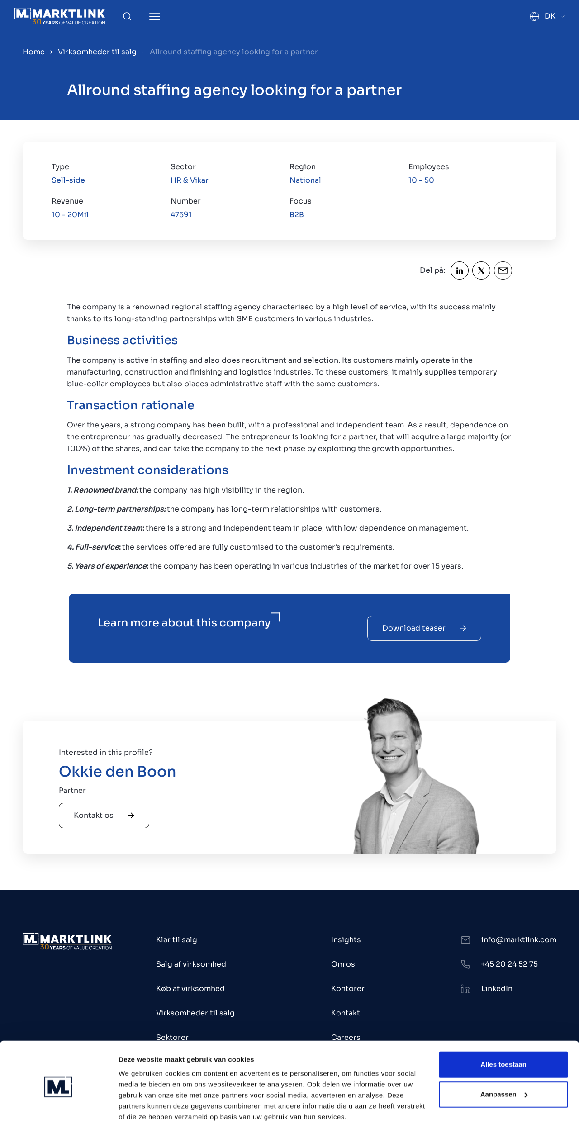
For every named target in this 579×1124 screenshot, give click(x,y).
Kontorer (348, 988)
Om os (343, 964)
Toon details (138, 1106)
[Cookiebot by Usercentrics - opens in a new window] (58, 1106)
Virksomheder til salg (97, 52)
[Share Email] (503, 270)
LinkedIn (497, 988)
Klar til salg (176, 939)
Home (34, 52)
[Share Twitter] (481, 270)
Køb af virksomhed (190, 988)
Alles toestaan (503, 1029)
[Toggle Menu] (154, 16)
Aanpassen (503, 1058)
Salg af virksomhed (191, 964)
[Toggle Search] (127, 16)
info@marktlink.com (518, 939)
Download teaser (424, 628)
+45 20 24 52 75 (509, 964)
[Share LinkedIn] (460, 270)
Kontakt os (104, 815)
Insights (346, 939)
